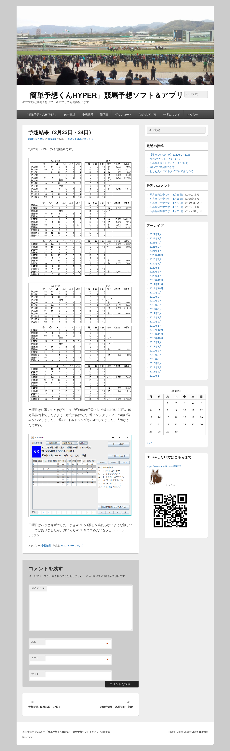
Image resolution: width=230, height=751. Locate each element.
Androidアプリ (147, 114)
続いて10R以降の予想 (162, 167)
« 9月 (150, 442)
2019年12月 (156, 280)
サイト (35, 673)
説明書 (104, 114)
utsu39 (52, 139)
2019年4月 (156, 313)
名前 (33, 641)
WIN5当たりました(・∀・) (165, 158)
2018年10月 (156, 338)
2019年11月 (156, 284)
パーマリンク (77, 545)
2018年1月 (156, 375)
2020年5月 (156, 271)
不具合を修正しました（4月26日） (170, 163)
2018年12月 (156, 329)
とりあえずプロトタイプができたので (171, 171)
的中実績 (69, 114)
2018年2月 (156, 371)
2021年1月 (156, 250)
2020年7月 (156, 263)
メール (35, 657)
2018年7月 (156, 350)
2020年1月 (156, 275)
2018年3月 (156, 367)
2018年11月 (156, 334)
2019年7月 (156, 300)
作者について (171, 114)
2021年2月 (156, 246)
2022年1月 (156, 238)
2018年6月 (156, 354)
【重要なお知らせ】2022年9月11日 (170, 154)
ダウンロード (123, 114)
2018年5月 (156, 359)
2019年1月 (156, 325)
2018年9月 (156, 342)
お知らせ (192, 114)
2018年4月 (156, 363)
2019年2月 (156, 321)
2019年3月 (156, 317)
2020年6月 (156, 267)
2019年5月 (156, 309)
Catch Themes (199, 731)
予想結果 (87, 114)
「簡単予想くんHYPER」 (41, 114)
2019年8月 (156, 296)
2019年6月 (156, 305)
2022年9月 (156, 234)
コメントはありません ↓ (80, 139)
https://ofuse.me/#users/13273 (164, 466)
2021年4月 (156, 242)
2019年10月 (156, 288)
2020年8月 (156, 259)
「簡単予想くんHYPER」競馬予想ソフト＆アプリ (102, 95)
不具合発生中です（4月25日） (167, 194)
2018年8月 (156, 346)
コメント (38, 587)
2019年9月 (156, 292)
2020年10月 (156, 255)
